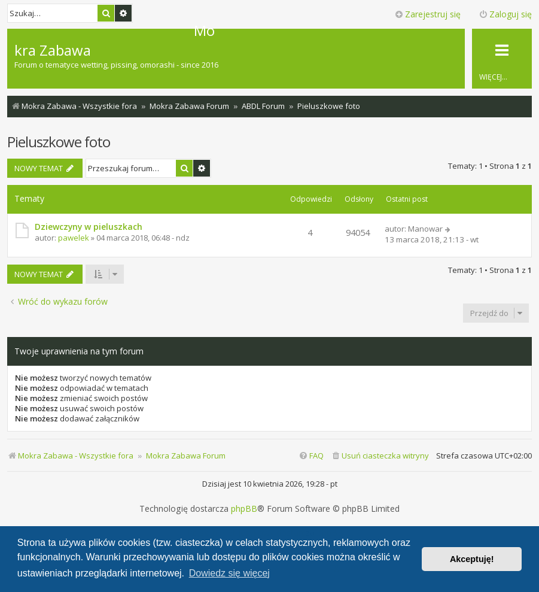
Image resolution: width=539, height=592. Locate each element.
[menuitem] (380, 456)
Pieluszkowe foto (58, 141)
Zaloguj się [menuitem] (505, 14)
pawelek (73, 237)
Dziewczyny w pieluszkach (88, 226)
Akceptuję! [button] (472, 559)
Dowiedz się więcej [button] (229, 573)
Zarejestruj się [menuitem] (427, 14)
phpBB (244, 508)
